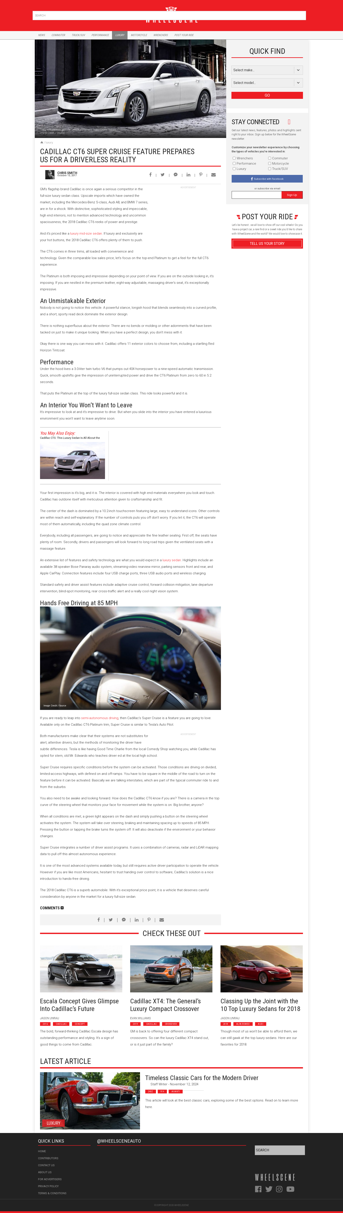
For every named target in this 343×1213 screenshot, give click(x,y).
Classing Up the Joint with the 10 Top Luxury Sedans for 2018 (260, 1005)
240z (150, 1091)
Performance (100, 35)
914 (162, 1091)
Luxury (119, 35)
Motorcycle (139, 35)
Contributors (48, 1158)
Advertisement (267, 348)
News (41, 35)
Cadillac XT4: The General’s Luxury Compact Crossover (165, 1005)
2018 (225, 1024)
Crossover (171, 1024)
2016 (45, 1024)
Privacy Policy (48, 1186)
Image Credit (47, 132)
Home (42, 1151)
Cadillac (61, 1024)
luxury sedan (172, 560)
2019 (135, 1024)
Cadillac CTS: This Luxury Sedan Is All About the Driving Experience (70, 438)
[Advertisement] (188, 216)
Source (61, 132)
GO (267, 95)
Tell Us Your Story (267, 243)
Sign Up (292, 195)
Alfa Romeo (243, 1024)
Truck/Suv (78, 35)
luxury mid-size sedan (86, 233)
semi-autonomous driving (99, 718)
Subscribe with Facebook (269, 179)
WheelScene (181, 1205)
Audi (260, 1024)
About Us (45, 1172)
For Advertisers (50, 1179)
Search (302, 14)
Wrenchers (160, 35)
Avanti (176, 1091)
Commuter (58, 35)
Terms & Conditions (52, 1193)
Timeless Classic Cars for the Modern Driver (201, 1078)
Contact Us (46, 1165)
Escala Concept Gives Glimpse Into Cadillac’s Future (79, 1005)
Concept (80, 1024)
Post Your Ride (183, 35)
